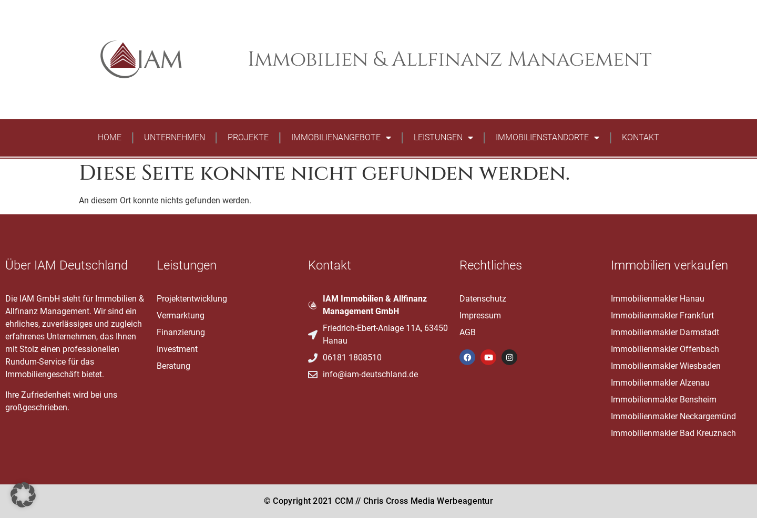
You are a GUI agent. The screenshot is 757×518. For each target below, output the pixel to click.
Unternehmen (174, 137)
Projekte (248, 137)
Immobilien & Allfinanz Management (450, 60)
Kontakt (640, 137)
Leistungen (443, 137)
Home (109, 137)
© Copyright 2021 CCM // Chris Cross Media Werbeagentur (378, 501)
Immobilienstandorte (547, 137)
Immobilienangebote (341, 137)
